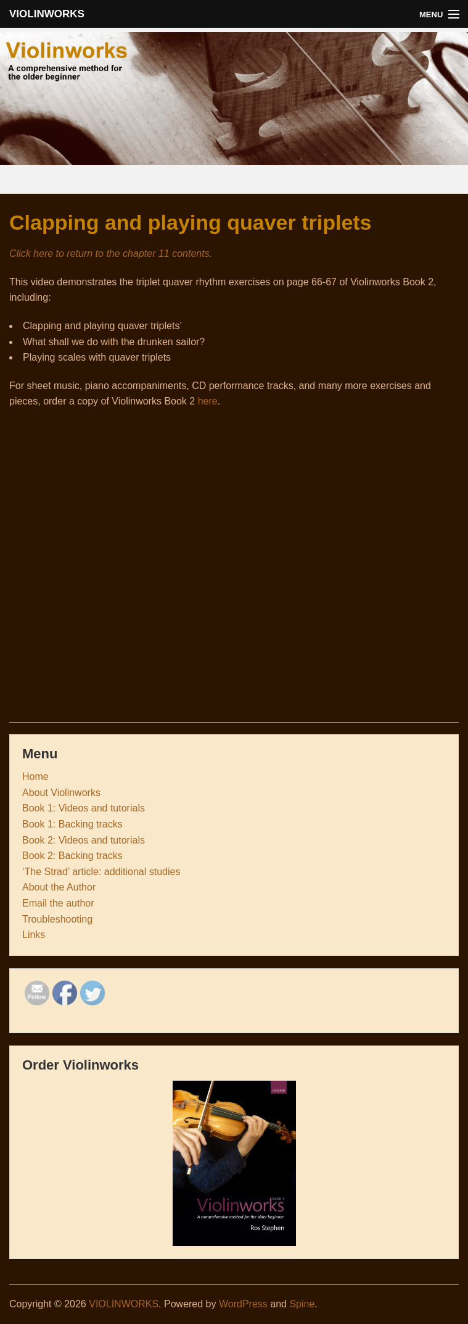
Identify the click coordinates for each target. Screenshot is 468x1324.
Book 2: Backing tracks (72, 855)
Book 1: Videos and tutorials (83, 808)
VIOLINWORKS (46, 14)
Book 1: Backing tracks (72, 824)
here (208, 401)
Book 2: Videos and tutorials (83, 840)
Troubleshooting (57, 919)
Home (35, 776)
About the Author (59, 887)
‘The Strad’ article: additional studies (101, 871)
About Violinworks (61, 792)
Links (33, 934)
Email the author (58, 903)
